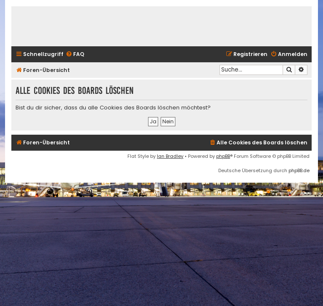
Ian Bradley (170, 156)
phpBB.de (299, 170)
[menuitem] (75, 54)
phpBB (223, 156)
